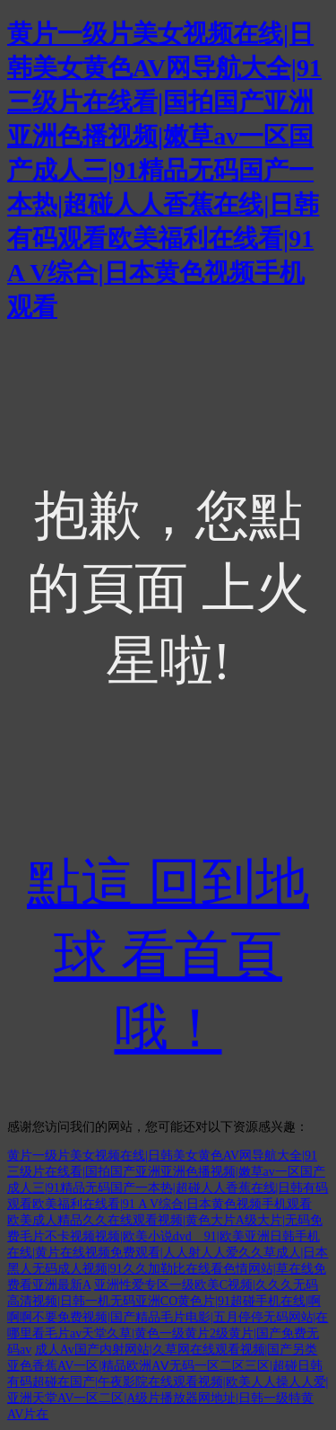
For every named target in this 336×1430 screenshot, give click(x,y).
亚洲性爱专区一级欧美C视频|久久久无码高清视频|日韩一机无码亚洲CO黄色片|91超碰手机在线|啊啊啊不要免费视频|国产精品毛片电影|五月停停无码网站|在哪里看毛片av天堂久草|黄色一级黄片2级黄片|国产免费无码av (167, 1317)
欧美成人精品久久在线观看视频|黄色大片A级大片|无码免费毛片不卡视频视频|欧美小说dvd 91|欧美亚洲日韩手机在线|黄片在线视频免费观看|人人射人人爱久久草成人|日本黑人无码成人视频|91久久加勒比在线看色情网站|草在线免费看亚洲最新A (167, 1253)
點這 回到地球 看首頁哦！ (168, 955)
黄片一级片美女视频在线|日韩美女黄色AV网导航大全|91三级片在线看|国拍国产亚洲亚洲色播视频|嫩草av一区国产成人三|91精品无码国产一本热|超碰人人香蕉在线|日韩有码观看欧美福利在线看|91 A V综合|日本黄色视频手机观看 (164, 170)
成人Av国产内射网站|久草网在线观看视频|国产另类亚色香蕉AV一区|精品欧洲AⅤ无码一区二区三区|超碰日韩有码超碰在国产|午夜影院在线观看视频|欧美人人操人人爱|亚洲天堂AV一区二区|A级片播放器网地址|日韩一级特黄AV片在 (167, 1382)
